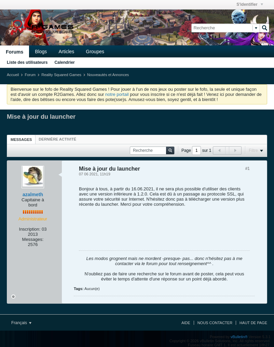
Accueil (13, 75)
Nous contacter (214, 323)
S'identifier (249, 4)
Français (21, 322)
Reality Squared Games (61, 75)
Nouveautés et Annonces (108, 75)
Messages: (33, 239)
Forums (14, 52)
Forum (30, 75)
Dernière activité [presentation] (57, 139)
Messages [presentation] (21, 140)
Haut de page (253, 323)
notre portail (117, 94)
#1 (247, 168)
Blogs (41, 51)
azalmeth (33, 194)
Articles (66, 51)
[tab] (21, 139)
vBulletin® (239, 337)
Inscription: (30, 229)
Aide (185, 323)
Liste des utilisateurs (27, 62)
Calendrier (64, 62)
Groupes (95, 51)
